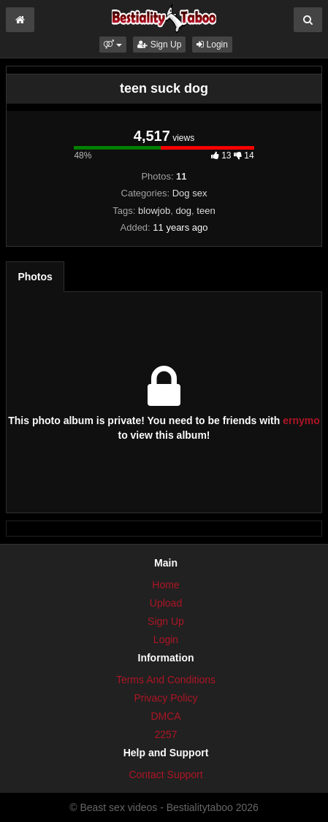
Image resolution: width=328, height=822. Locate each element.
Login (212, 44)
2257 (165, 734)
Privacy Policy (165, 698)
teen (206, 210)
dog (183, 210)
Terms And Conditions (166, 679)
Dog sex (189, 193)
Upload (166, 603)
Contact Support (165, 774)
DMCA (165, 716)
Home (165, 585)
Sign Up (159, 44)
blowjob (154, 210)
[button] (112, 45)
